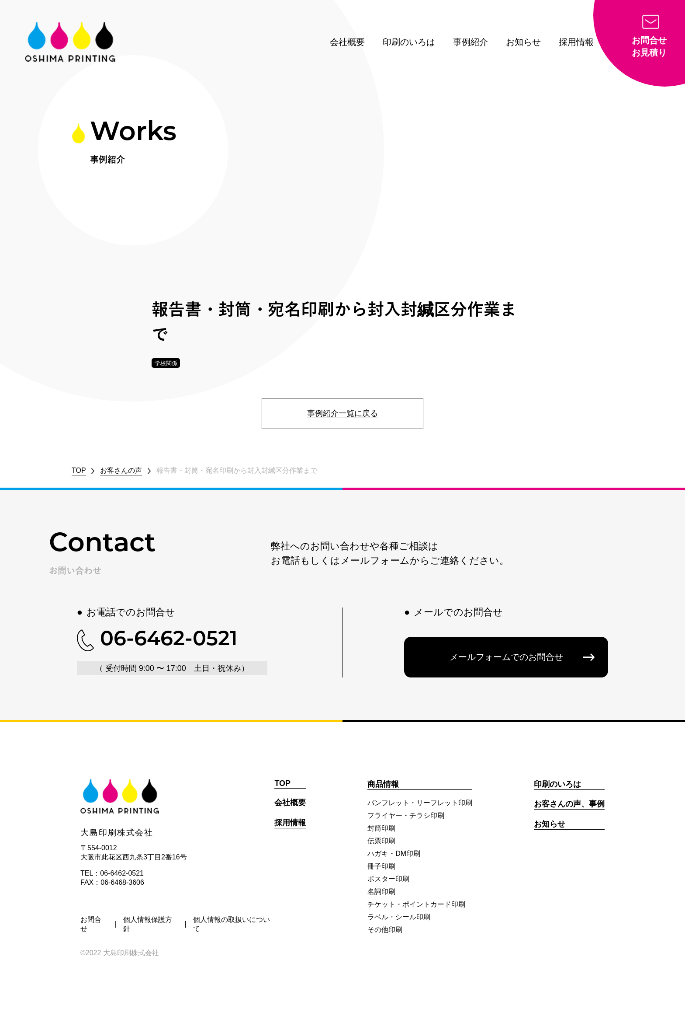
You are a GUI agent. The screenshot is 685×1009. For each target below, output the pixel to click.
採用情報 (576, 42)
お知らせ (523, 42)
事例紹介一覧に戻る (342, 413)
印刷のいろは (409, 42)
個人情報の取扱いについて (231, 924)
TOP (79, 470)
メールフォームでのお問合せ (506, 657)
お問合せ (90, 924)
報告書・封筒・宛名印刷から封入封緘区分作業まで (236, 470)
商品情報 (383, 784)
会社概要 (347, 42)
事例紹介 (470, 42)
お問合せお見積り (649, 46)
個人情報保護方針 (147, 924)
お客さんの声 (121, 470)
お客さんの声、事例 (569, 804)
